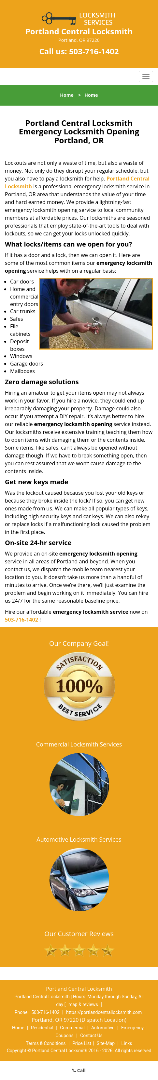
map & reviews (83, 1004)
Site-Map (106, 1043)
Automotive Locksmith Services (78, 839)
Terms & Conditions (46, 1043)
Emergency (132, 1027)
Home (66, 95)
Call (79, 1070)
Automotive (103, 1027)
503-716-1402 (94, 51)
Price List (81, 1043)
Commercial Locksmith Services (79, 744)
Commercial (72, 1027)
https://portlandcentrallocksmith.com (104, 1012)
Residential (42, 1027)
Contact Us (91, 1035)
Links (126, 1043)
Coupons (64, 1035)
